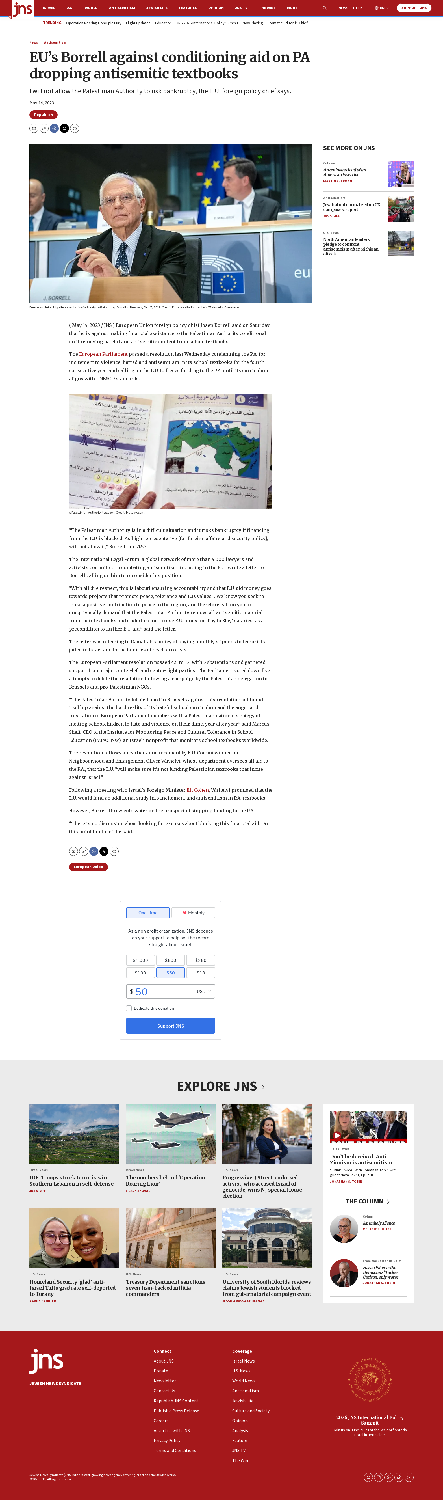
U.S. (69, 8)
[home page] (22, 9)
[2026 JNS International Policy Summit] (370, 1379)
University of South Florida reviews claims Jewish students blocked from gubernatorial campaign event (266, 1287)
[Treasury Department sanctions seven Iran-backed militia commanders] (170, 1238)
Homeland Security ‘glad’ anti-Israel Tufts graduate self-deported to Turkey (72, 1287)
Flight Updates (138, 23)
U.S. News (331, 232)
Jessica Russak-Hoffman (243, 1301)
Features (188, 8)
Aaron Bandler (42, 1301)
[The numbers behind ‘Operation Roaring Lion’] (170, 1134)
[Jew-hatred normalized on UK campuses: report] (401, 209)
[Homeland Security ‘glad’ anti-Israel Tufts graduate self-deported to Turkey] (74, 1238)
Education (163, 23)
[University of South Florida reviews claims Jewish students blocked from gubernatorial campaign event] (267, 1238)
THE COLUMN (369, 1201)
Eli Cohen (198, 790)
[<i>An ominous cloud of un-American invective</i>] (401, 174)
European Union (88, 867)
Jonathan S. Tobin (346, 1181)
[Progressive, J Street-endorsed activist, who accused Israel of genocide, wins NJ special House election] (267, 1134)
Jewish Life (157, 8)
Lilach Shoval (138, 1190)
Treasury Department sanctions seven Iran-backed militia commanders (165, 1287)
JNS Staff (331, 216)
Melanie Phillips (377, 1229)
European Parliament (103, 354)
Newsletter (350, 8)
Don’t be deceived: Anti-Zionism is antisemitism (361, 1159)
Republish (43, 115)
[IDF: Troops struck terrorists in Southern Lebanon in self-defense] (74, 1134)
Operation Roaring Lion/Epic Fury (93, 23)
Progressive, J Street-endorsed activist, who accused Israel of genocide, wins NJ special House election (262, 1186)
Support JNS (414, 8)
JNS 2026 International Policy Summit (207, 23)
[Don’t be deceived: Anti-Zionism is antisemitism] (368, 1127)
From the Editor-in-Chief (288, 23)
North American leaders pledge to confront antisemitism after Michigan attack (351, 246)
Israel (49, 8)
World (91, 8)
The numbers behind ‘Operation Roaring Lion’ (165, 1180)
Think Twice (339, 1149)
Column (329, 163)
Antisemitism (122, 8)
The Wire (267, 8)
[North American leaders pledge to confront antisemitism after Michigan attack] (401, 243)
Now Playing (253, 23)
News (33, 42)
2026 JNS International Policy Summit (370, 1419)
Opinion (216, 8)
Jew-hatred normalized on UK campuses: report (351, 207)
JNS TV (241, 8)
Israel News (38, 1169)
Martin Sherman (337, 181)
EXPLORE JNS (221, 1086)
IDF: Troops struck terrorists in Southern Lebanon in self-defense (71, 1180)
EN (382, 8)
